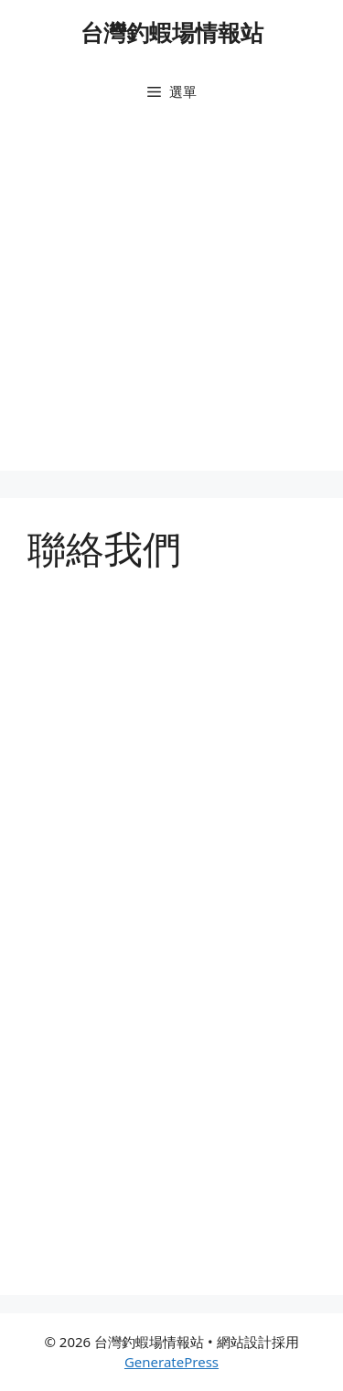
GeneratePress (171, 1362)
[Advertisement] (171, 299)
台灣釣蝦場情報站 (171, 32)
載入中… (171, 931)
